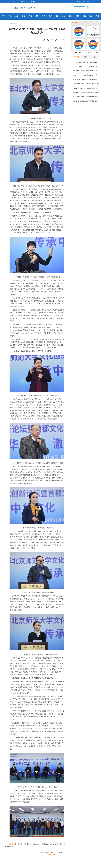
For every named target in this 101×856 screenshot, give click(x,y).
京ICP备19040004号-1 (52, 854)
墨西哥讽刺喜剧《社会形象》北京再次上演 (85, 70)
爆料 (22, 1)
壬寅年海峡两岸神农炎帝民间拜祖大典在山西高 (86, 83)
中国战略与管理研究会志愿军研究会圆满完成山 (86, 92)
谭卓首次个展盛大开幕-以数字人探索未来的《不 (86, 96)
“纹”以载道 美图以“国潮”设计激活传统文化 (85, 88)
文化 (84, 1)
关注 (32, 1)
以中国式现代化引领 (93, 52)
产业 (77, 1)
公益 (84, 16)
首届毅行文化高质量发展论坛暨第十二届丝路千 (86, 101)
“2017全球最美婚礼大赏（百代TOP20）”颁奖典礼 (86, 66)
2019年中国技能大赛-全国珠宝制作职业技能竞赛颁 (86, 79)
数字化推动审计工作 (79, 52)
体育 (37, 16)
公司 (80, 1)
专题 (97, 16)
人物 (63, 16)
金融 (16, 16)
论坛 (90, 16)
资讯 (70, 16)
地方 (77, 16)
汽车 (3, 16)
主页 (11, 24)
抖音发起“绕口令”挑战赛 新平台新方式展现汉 (85, 62)
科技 (88, 1)
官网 (13, 1)
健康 (50, 16)
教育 (57, 16)
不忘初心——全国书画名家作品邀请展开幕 (85, 75)
